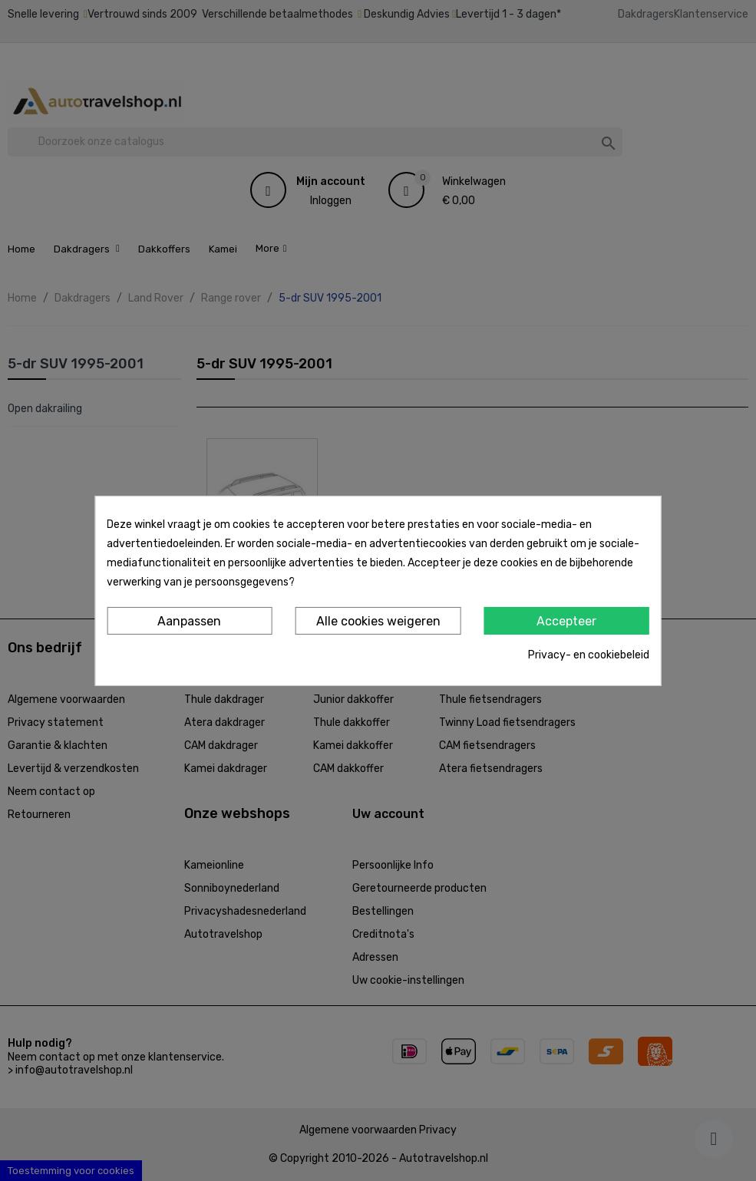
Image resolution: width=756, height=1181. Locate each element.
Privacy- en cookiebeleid (588, 654)
